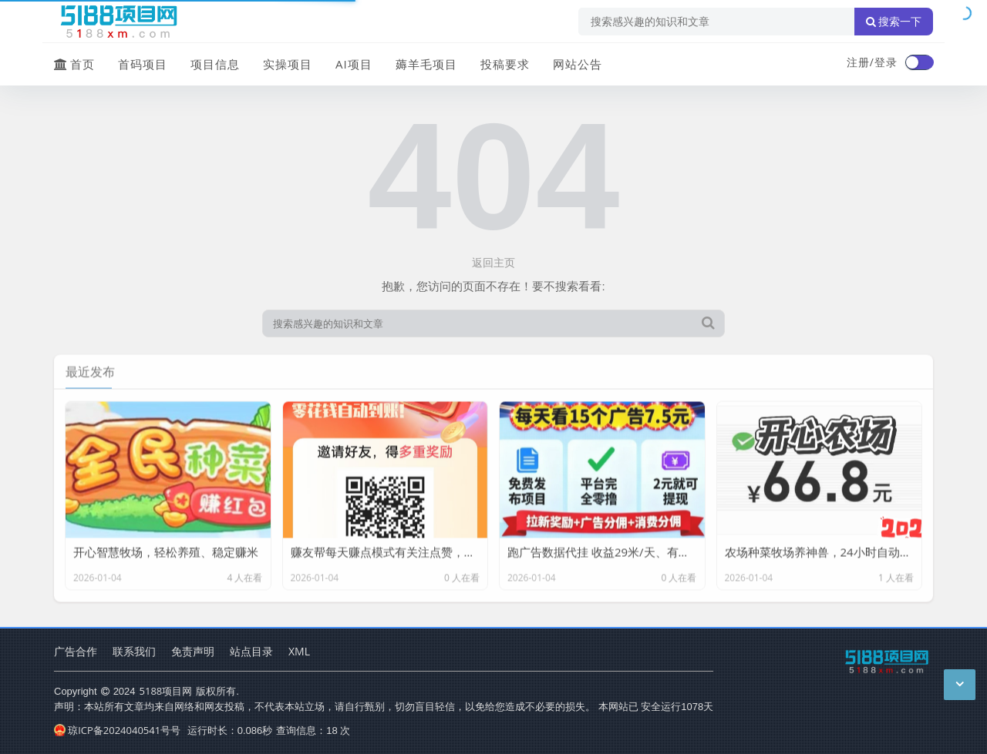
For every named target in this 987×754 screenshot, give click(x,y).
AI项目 (353, 64)
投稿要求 (505, 64)
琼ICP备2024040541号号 (117, 730)
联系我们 (134, 651)
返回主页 (493, 262)
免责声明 (192, 651)
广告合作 (75, 651)
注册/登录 (872, 62)
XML (299, 651)
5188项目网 (166, 691)
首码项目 (142, 64)
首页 (74, 64)
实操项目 (287, 64)
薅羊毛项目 (426, 64)
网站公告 (577, 64)
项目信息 (215, 64)
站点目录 (251, 651)
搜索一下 (893, 21)
